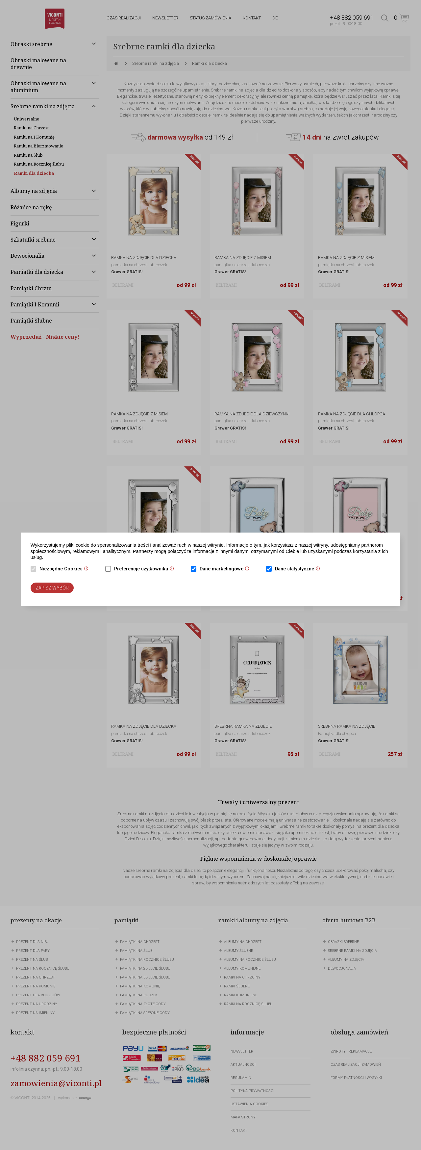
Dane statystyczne (299, 569)
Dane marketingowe (226, 569)
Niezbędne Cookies (65, 569)
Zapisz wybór (52, 587)
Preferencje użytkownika (145, 569)
